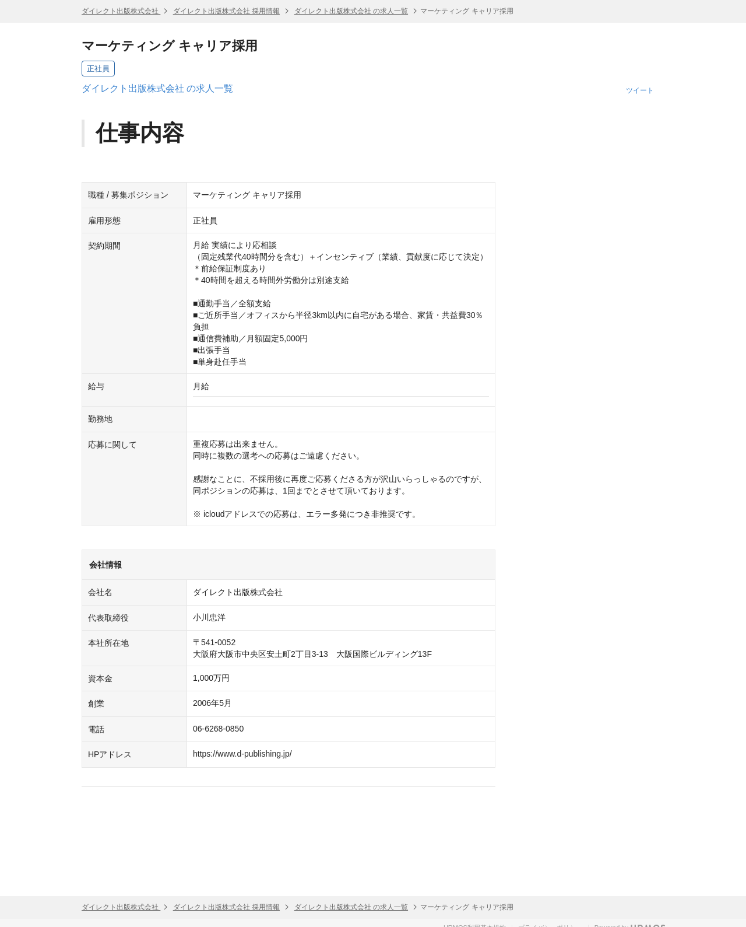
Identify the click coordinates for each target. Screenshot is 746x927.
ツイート (640, 90)
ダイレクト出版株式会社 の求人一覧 (351, 11)
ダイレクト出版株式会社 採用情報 (226, 11)
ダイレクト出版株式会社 (121, 11)
